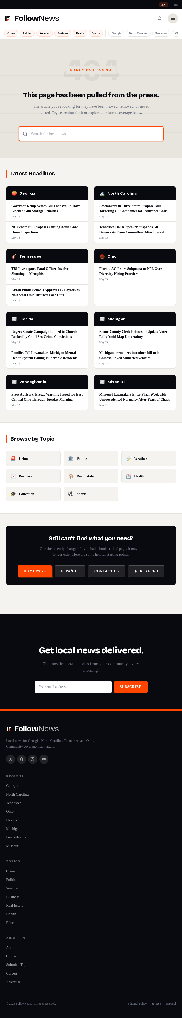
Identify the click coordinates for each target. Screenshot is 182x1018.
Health (80, 33)
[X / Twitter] (10, 759)
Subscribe (130, 687)
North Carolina (138, 33)
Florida (11, 820)
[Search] (159, 18)
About (11, 948)
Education (13, 923)
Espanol (171, 1003)
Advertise (13, 982)
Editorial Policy (137, 1003)
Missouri (12, 846)
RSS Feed (146, 571)
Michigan (13, 829)
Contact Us (106, 571)
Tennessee (161, 33)
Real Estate (14, 905)
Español (70, 571)
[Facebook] (21, 759)
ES (176, 4)
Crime (11, 33)
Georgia (116, 33)
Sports (96, 33)
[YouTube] (43, 759)
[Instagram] (32, 759)
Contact (12, 956)
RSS (156, 1003)
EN (163, 4)
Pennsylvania (16, 837)
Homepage (35, 571)
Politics (27, 33)
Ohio (10, 811)
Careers (12, 973)
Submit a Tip (16, 965)
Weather (45, 33)
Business (63, 33)
